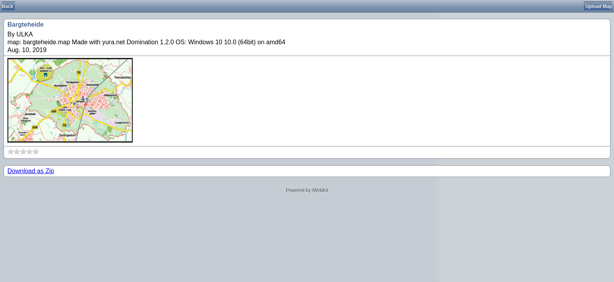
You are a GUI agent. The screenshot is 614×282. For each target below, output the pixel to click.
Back (7, 6)
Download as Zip (30, 171)
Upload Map (598, 6)
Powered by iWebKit (307, 190)
